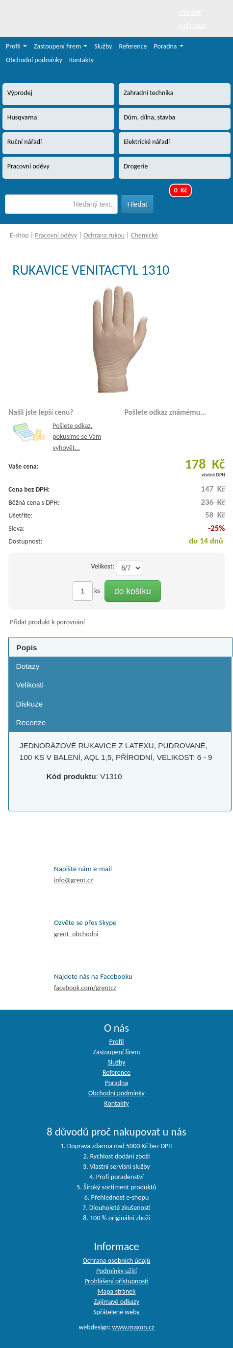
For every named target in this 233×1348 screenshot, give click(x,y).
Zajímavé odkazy (116, 1302)
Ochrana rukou (104, 235)
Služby (103, 46)
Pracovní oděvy (56, 235)
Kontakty (81, 60)
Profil (16, 46)
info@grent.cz (73, 880)
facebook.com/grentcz (85, 988)
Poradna (168, 46)
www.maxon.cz (133, 1327)
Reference (133, 46)
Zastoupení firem (60, 46)
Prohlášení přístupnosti (116, 1281)
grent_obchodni (76, 934)
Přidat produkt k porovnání (47, 622)
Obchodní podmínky (34, 60)
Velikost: (102, 566)
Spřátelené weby (116, 1312)
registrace (192, 26)
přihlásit (189, 12)
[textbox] (61, 204)
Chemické (144, 235)
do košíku (132, 591)
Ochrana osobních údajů (117, 1260)
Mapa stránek (117, 1291)
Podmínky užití (116, 1271)
